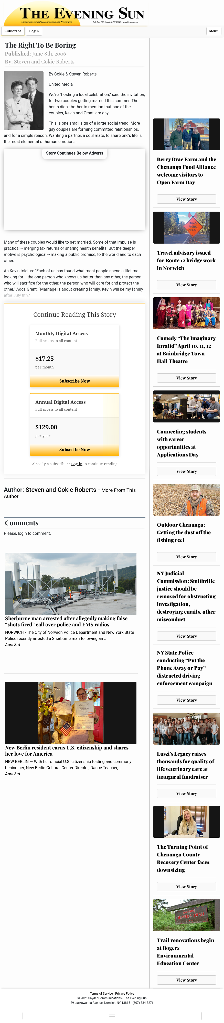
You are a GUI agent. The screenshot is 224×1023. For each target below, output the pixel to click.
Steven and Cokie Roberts (62, 489)
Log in (76, 464)
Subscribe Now (74, 381)
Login (34, 31)
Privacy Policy (124, 993)
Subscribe (13, 31)
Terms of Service (101, 993)
